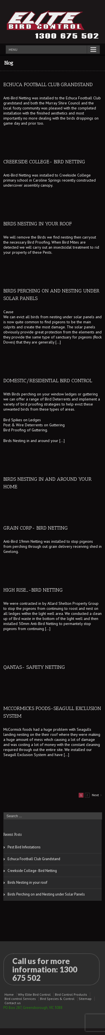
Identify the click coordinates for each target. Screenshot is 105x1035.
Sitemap (85, 999)
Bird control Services (20, 999)
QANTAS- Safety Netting (34, 667)
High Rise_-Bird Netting (33, 590)
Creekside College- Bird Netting (44, 162)
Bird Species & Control (57, 999)
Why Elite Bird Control (34, 994)
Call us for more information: (44, 969)
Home (9, 994)
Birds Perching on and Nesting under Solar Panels (46, 894)
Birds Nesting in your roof (37, 224)
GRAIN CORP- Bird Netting (35, 528)
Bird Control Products (71, 994)
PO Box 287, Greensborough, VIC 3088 (32, 1007)
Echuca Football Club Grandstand (48, 84)
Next (95, 795)
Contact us (12, 1003)
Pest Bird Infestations (24, 847)
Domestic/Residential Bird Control (47, 380)
